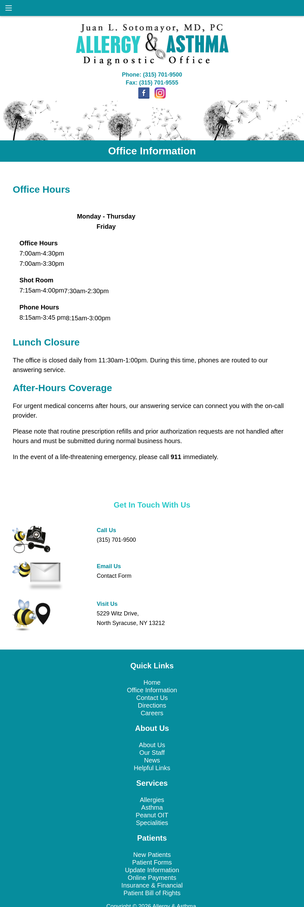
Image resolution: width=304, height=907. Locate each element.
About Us (152, 744)
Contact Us (152, 697)
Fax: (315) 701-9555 (152, 82)
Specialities (152, 822)
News (152, 760)
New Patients (152, 854)
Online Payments (152, 877)
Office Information (152, 690)
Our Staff (152, 752)
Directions (152, 705)
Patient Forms (152, 862)
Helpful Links (152, 767)
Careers (152, 713)
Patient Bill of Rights (152, 892)
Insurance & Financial (152, 885)
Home (151, 682)
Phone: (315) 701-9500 (152, 74)
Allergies (152, 799)
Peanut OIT (152, 815)
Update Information (152, 870)
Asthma (152, 807)
